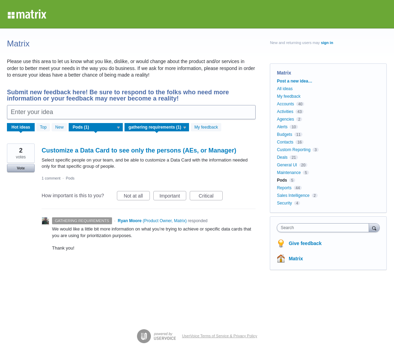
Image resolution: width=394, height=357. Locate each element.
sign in (327, 43)
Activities (285, 111)
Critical (211, 197)
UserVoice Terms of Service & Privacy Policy (219, 336)
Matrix (296, 258)
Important (173, 197)
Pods (70, 178)
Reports (284, 187)
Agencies (285, 119)
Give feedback (305, 243)
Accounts (285, 104)
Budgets (284, 134)
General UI (287, 165)
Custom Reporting (293, 149)
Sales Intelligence (293, 195)
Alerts (282, 126)
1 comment (51, 178)
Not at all (137, 197)
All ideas (284, 88)
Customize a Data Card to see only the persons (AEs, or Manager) (139, 150)
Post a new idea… (294, 81)
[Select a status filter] (157, 127)
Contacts (285, 142)
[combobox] (324, 227)
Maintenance (289, 172)
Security (284, 203)
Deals (282, 157)
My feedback (206, 127)
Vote (21, 168)
